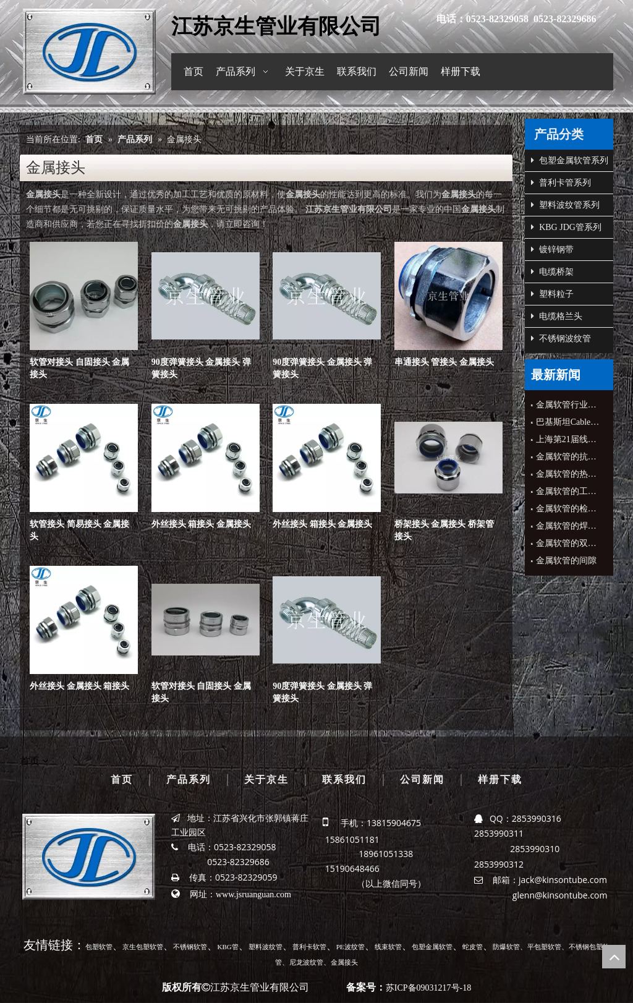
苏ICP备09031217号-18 (428, 987)
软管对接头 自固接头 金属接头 (79, 368)
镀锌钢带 (552, 249)
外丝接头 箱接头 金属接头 (201, 524)
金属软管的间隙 (566, 560)
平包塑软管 (544, 946)
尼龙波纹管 (306, 962)
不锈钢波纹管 (561, 338)
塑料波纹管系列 (565, 205)
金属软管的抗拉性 (569, 456)
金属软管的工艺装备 (569, 491)
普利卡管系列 (561, 183)
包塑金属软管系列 (570, 160)
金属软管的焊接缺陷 (569, 526)
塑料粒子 (552, 294)
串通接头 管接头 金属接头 (444, 362)
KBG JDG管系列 (566, 227)
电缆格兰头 (557, 316)
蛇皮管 (472, 946)
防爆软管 (506, 946)
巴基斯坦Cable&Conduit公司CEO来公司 (569, 422)
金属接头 (344, 962)
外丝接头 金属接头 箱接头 (79, 686)
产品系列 (188, 779)
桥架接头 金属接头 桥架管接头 (444, 530)
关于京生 (266, 779)
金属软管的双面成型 (569, 543)
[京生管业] (89, 51)
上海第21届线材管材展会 (569, 439)
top (614, 956)
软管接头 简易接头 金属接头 (79, 530)
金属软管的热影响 (569, 474)
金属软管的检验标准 (569, 508)
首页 (122, 779)
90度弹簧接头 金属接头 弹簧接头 (201, 368)
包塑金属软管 (432, 946)
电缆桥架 (552, 272)
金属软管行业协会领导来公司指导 (569, 404)
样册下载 (500, 779)
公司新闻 (422, 779)
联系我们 (344, 779)
